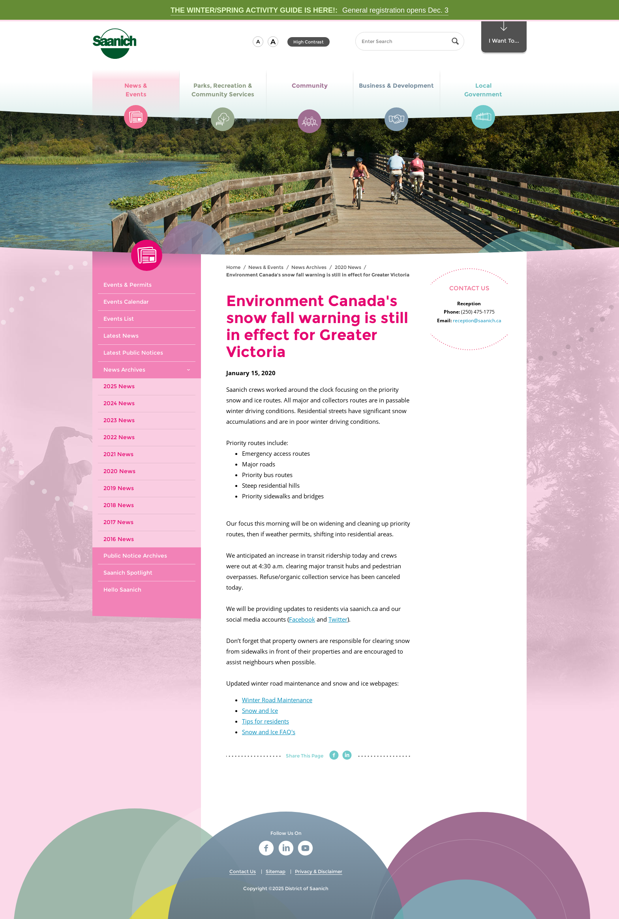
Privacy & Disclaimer (318, 871)
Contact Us (242, 871)
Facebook (302, 619)
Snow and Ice (260, 710)
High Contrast (308, 42)
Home (233, 267)
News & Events (265, 267)
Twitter (337, 619)
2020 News (348, 267)
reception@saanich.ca (477, 320)
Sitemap (275, 871)
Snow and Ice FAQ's (268, 732)
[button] (258, 41)
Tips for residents (265, 721)
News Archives (308, 267)
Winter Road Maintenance (277, 700)
